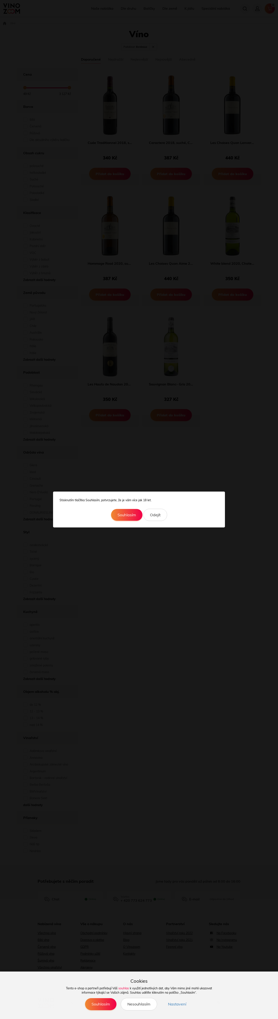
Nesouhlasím (138, 1004)
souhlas (123, 988)
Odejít (155, 514)
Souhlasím (127, 514)
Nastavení (177, 1004)
